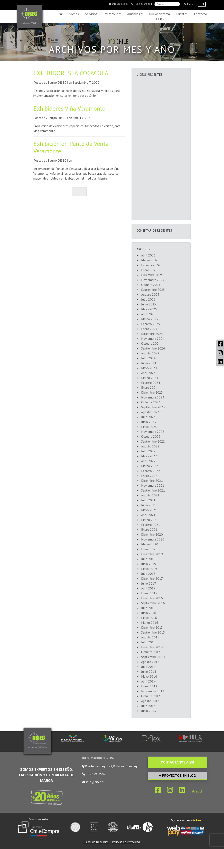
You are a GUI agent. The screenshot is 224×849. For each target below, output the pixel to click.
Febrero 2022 (150, 471)
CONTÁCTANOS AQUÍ (177, 762)
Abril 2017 (148, 588)
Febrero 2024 (150, 383)
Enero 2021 (149, 529)
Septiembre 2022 (153, 441)
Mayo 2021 (149, 510)
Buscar (189, 4)
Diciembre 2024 (152, 334)
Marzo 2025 (149, 319)
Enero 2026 (149, 270)
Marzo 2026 (149, 260)
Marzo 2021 (149, 520)
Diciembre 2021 (152, 480)
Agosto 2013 (150, 701)
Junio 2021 (148, 505)
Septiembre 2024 (153, 348)
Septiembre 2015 (153, 632)
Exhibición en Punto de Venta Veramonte (71, 147)
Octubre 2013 (150, 696)
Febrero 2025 (150, 324)
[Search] (167, 4)
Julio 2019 (148, 559)
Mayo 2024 (149, 368)
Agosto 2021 (150, 495)
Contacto (200, 14)
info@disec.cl (118, 4)
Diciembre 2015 (152, 627)
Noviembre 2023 (152, 397)
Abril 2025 (148, 314)
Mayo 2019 (149, 569)
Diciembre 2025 (152, 275)
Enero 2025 (149, 329)
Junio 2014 (148, 671)
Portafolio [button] (111, 14)
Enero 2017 (149, 593)
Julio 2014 (148, 667)
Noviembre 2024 (152, 338)
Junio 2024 (148, 363)
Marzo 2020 (149, 544)
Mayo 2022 (149, 456)
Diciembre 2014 (152, 647)
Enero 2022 (149, 476)
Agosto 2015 (150, 637)
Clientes (182, 14)
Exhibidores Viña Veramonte (69, 108)
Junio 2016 (148, 613)
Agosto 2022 (150, 446)
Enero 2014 (149, 686)
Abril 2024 (148, 373)
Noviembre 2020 (152, 539)
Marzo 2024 (149, 378)
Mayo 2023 (149, 427)
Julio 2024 (148, 358)
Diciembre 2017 (152, 578)
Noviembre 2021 (152, 485)
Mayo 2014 (149, 676)
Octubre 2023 (150, 402)
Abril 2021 (148, 515)
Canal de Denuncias (96, 842)
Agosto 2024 (150, 353)
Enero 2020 (149, 549)
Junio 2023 (148, 422)
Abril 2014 (148, 681)
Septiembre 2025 (153, 289)
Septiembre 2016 (153, 603)
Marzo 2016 (149, 622)
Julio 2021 (148, 500)
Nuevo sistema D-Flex (159, 16)
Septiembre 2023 (153, 407)
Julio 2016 (148, 608)
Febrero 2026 (150, 265)
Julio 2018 (148, 574)
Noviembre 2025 (152, 280)
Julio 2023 (148, 417)
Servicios (91, 14)
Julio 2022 (148, 451)
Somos (74, 14)
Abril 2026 (148, 255)
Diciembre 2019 (152, 554)
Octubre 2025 (150, 285)
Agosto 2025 (150, 294)
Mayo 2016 (149, 618)
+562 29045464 (141, 4)
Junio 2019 (148, 564)
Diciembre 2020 (152, 534)
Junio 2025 (148, 304)
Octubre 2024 (150, 343)
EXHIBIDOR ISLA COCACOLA (70, 73)
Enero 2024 (149, 387)
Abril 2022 (148, 461)
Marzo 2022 (149, 466)
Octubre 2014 (150, 652)
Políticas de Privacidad (126, 842)
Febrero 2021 (150, 525)
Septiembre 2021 (153, 490)
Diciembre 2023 (152, 392)
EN (202, 4)
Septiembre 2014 (153, 657)
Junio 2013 (148, 711)
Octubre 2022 (150, 436)
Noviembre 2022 (152, 431)
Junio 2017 (148, 583)
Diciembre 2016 (152, 598)
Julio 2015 (148, 642)
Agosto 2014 (150, 662)
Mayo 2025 (149, 309)
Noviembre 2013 (152, 691)
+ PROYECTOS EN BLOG (177, 776)
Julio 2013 (148, 706)
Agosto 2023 (150, 412)
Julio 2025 (148, 299)
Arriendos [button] (133, 14)
